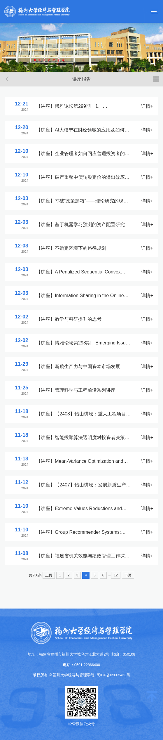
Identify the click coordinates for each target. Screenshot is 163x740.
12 (116, 575)
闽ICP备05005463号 (113, 675)
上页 (48, 575)
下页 (128, 575)
